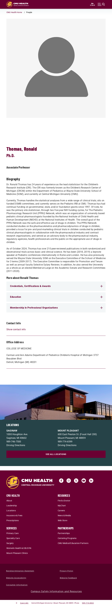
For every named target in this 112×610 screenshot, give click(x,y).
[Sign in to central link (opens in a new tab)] (92, 4)
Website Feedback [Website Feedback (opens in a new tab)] (68, 578)
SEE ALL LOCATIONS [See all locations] (56, 454)
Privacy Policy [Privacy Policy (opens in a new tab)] (66, 571)
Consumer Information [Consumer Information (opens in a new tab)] (17, 585)
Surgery (10, 543)
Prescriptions (12, 520)
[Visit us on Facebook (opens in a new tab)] (61, 480)
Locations (11, 510)
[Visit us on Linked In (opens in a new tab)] (91, 480)
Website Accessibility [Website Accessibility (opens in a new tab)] (16, 578)
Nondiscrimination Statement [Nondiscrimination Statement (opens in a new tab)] (20, 571)
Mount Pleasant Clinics (17, 553)
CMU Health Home (14, 12)
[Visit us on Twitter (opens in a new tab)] (76, 480)
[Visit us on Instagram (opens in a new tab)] (68, 480)
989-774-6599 (65, 441)
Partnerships (64, 533)
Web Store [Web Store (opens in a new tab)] (62, 520)
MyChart (62, 505)
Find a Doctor (64, 500)
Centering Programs (67, 538)
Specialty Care (13, 538)
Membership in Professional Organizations (56, 307)
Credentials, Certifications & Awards (56, 286)
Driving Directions (15, 445)
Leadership (11, 505)
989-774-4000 (88, 603)
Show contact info (16, 329)
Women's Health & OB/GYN (18, 548)
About (9, 500)
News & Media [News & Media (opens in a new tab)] (64, 515)
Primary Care (12, 533)
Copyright (24, 603)
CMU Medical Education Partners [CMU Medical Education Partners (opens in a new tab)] (73, 543)
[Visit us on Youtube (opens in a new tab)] (83, 480)
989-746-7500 (13, 441)
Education (56, 297)
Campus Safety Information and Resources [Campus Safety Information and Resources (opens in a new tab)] (56, 591)
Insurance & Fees (14, 515)
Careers (61, 510)
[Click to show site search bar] (101, 4)
